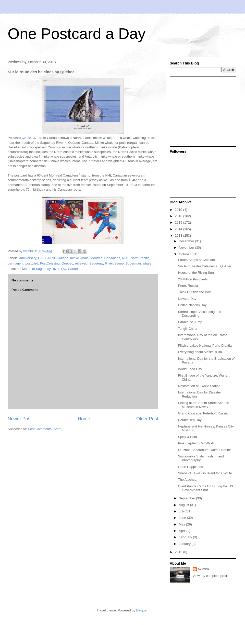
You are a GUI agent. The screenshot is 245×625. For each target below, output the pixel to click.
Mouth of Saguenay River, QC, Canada (50, 269)
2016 (179, 216)
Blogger (142, 610)
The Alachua (187, 479)
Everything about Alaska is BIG (200, 352)
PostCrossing (50, 263)
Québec (67, 263)
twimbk (203, 569)
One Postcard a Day (76, 33)
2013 (179, 235)
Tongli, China (187, 329)
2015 (179, 222)
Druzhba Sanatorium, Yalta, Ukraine (204, 450)
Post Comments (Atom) (45, 429)
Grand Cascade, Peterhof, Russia (202, 413)
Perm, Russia (188, 286)
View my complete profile (211, 576)
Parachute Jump (190, 322)
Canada (62, 258)
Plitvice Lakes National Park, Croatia (204, 345)
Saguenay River (101, 263)
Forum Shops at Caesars (196, 260)
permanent (15, 263)
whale (147, 263)
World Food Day (190, 369)
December (187, 241)
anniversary (27, 258)
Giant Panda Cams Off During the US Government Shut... (205, 488)
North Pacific (139, 258)
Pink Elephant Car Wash (196, 443)
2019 (179, 210)
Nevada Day (187, 299)
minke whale (79, 258)
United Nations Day (192, 305)
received (81, 263)
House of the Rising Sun (196, 273)
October (185, 254)
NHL (125, 258)
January (185, 544)
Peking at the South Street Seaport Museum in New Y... (203, 405)
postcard (31, 263)
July (182, 511)
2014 (179, 229)
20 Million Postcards (192, 279)
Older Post (147, 418)
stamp (119, 263)
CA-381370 (30, 138)
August (184, 505)
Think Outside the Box (194, 292)
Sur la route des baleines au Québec (205, 266)
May (182, 524)
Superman (133, 263)
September (187, 498)
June (183, 518)
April (183, 531)
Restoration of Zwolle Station (199, 386)
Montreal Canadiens (105, 258)
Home (84, 418)
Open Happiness (190, 467)
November (187, 247)
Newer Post (20, 418)
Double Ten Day (189, 420)
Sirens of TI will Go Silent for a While (205, 473)
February (186, 537)
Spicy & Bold (187, 437)
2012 (179, 552)
